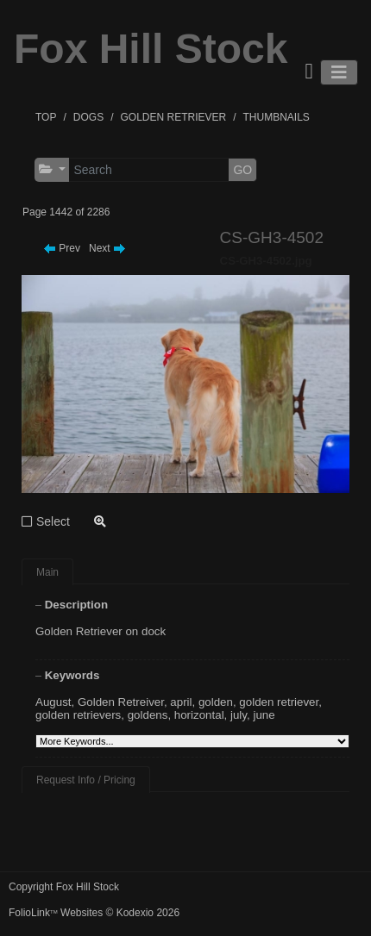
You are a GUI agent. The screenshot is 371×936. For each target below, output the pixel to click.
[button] (52, 169)
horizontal (199, 714)
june (263, 714)
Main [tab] (47, 572)
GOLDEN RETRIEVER (173, 117)
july (238, 714)
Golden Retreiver (121, 702)
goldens (148, 714)
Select (53, 521)
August (53, 702)
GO (242, 170)
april (181, 702)
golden (215, 702)
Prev (61, 248)
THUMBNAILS (276, 117)
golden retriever (278, 702)
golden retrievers (78, 714)
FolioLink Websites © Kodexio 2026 (94, 913)
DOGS (88, 117)
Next (107, 248)
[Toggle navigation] (339, 72)
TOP (45, 117)
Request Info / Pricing (85, 780)
